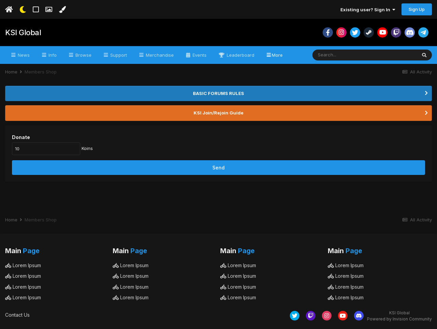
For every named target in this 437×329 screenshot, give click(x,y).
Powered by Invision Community (399, 318)
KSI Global (23, 32)
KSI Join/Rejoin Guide (218, 112)
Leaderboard (239, 55)
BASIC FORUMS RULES (218, 93)
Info (52, 55)
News (23, 55)
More (277, 55)
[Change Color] (62, 9)
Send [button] (218, 167)
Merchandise (159, 55)
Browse (82, 55)
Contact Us (17, 315)
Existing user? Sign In (367, 9)
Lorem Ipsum (23, 265)
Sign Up (417, 9)
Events (199, 55)
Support (118, 55)
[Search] (345, 55)
